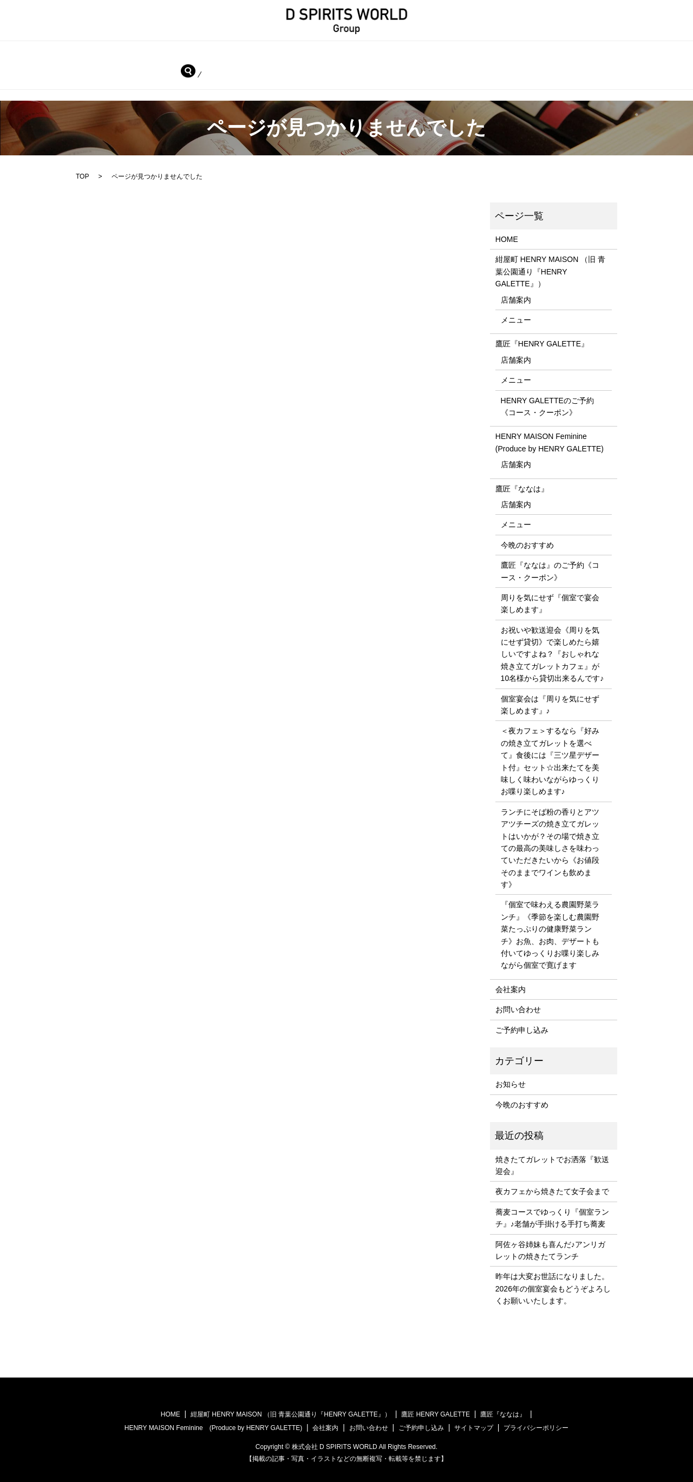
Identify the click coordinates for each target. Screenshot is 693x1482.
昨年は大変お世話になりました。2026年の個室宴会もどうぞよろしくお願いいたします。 (553, 1287)
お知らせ (510, 1083)
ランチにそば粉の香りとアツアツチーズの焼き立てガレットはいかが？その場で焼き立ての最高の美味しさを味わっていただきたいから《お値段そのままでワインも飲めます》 (550, 847)
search (311, 72)
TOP (82, 176)
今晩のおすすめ (527, 544)
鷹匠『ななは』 (40, 72)
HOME (25, 54)
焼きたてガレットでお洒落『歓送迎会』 (552, 1164)
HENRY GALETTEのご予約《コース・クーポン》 (547, 405)
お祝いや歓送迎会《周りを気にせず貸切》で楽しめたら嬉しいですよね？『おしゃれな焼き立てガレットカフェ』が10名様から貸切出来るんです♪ (552, 653)
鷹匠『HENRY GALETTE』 (372, 54)
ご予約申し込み (250, 72)
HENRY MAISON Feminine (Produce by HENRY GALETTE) (553, 54)
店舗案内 (516, 298)
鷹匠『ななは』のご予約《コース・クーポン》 (550, 570)
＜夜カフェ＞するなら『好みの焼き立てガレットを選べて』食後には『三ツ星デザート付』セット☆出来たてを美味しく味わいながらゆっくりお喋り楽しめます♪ (550, 760)
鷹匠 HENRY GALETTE (435, 1414)
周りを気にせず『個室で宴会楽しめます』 (550, 603)
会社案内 (109, 72)
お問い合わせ (174, 72)
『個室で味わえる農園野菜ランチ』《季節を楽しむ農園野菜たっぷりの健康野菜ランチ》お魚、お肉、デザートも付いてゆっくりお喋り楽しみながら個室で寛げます (550, 934)
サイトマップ (473, 1427)
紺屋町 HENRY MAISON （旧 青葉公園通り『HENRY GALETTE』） (181, 54)
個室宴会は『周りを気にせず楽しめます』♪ (550, 703)
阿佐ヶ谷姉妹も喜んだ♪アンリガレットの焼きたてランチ (550, 1249)
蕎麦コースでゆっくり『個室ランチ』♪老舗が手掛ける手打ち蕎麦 (552, 1216)
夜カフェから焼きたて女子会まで (552, 1190)
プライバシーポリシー (536, 1427)
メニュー (516, 319)
